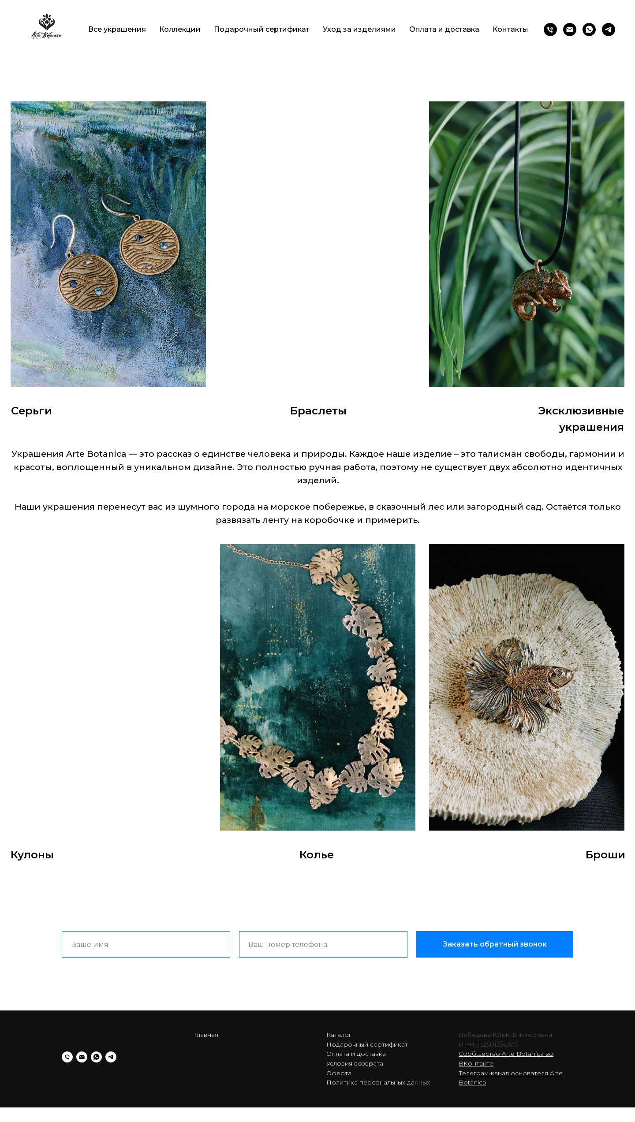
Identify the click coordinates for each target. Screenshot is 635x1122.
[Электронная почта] (569, 29)
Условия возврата (354, 1063)
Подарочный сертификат (262, 29)
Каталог (338, 1035)
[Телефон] (550, 29)
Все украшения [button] (117, 29)
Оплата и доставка (444, 29)
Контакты (510, 29)
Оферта (338, 1073)
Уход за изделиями (359, 29)
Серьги (31, 410)
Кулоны (32, 854)
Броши (605, 854)
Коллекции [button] (180, 29)
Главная (206, 1035)
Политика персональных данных (378, 1082)
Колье (316, 854)
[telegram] (608, 29)
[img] (108, 244)
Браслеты (318, 410)
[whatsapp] (589, 29)
